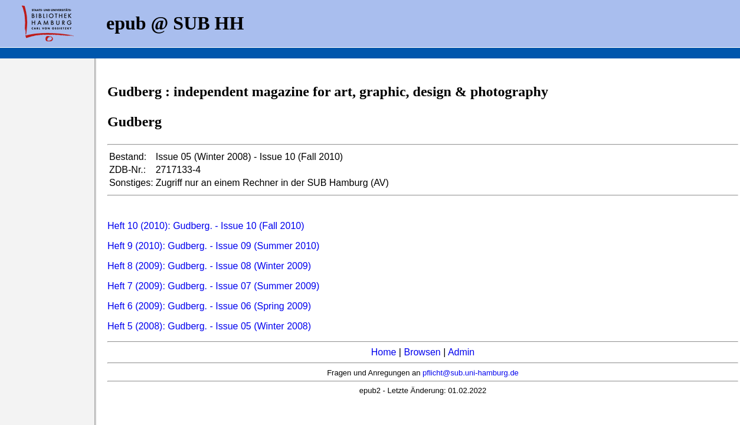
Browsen (422, 352)
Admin (461, 352)
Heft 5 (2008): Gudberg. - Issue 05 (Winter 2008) (209, 326)
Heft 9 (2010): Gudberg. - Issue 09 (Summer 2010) (213, 246)
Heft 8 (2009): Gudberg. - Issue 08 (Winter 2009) (209, 266)
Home (384, 352)
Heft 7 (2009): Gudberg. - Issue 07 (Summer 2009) (213, 286)
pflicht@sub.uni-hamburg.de (471, 372)
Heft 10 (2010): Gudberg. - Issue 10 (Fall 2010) (205, 226)
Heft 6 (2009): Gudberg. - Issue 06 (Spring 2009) (209, 306)
